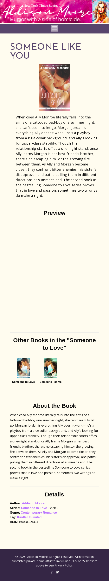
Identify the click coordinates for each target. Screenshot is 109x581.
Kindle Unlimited (29, 517)
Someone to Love (23, 381)
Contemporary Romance (39, 512)
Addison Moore (33, 503)
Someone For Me (51, 381)
